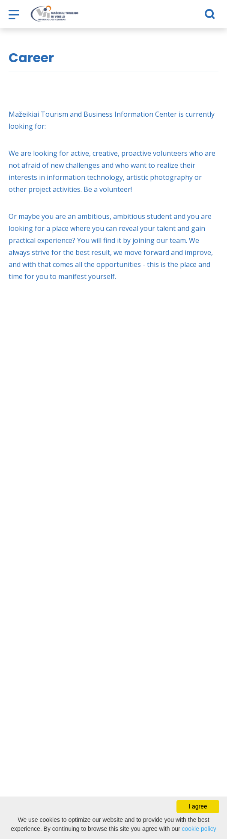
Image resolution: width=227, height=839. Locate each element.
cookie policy (199, 828)
